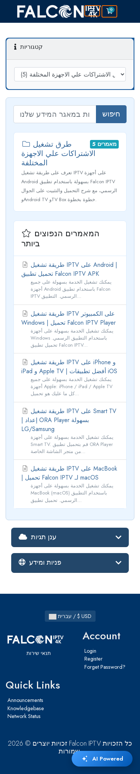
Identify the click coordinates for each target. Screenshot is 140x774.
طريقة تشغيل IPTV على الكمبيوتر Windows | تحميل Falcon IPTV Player (70, 329)
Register (93, 658)
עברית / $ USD (70, 616)
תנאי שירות (39, 653)
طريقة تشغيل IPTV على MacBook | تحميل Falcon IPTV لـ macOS (70, 484)
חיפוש (111, 114)
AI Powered (102, 759)
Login (90, 651)
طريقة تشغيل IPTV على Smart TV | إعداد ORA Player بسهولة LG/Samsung (70, 431)
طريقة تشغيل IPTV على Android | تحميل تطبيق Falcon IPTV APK (70, 280)
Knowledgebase (25, 708)
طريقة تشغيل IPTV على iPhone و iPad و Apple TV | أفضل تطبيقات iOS (70, 377)
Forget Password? (104, 667)
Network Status (24, 716)
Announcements (25, 700)
